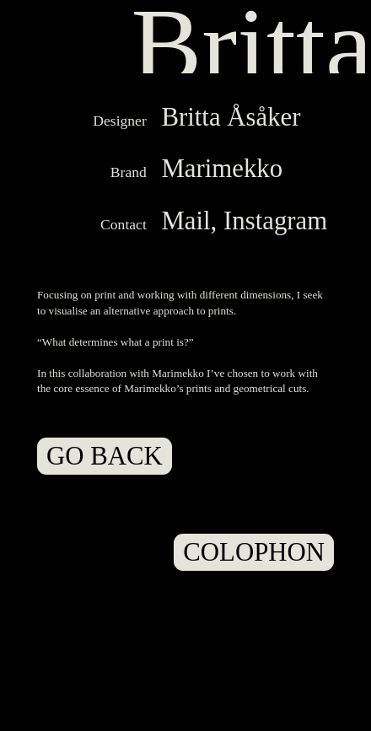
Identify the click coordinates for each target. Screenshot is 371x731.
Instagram (275, 221)
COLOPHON (254, 552)
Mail (185, 221)
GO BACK (104, 456)
